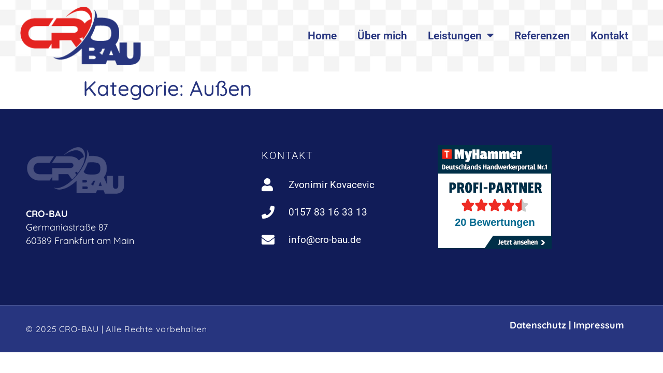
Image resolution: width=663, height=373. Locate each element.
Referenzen (542, 36)
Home (322, 36)
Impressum (598, 325)
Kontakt (609, 36)
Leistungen (461, 35)
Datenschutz (538, 325)
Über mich (382, 36)
